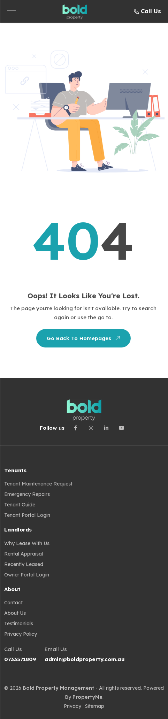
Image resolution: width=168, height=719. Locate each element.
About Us (15, 613)
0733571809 (20, 659)
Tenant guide (19, 505)
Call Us (147, 11)
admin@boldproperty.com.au (85, 659)
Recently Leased (23, 564)
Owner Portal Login (26, 575)
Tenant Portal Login (27, 515)
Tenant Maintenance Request (38, 484)
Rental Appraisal (23, 554)
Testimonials (18, 623)
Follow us (52, 427)
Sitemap (94, 706)
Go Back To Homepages (83, 338)
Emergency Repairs (27, 494)
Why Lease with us (26, 543)
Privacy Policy (20, 634)
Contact (13, 602)
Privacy (72, 706)
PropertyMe (87, 697)
